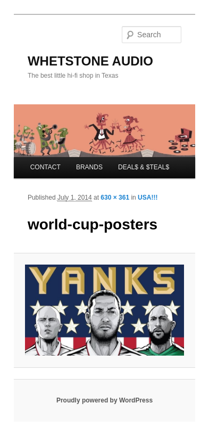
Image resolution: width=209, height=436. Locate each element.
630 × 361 (115, 197)
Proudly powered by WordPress (104, 400)
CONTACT (45, 167)
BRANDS (89, 167)
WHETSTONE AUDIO (90, 61)
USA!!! (147, 197)
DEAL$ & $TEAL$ (143, 167)
